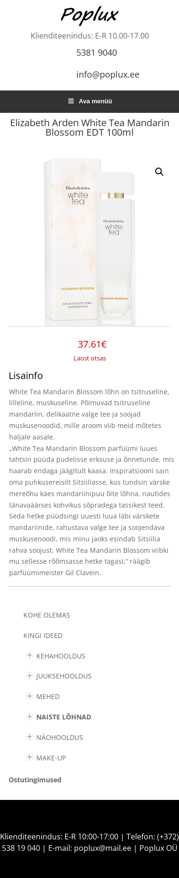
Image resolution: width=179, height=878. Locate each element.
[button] (159, 171)
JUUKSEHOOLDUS (64, 675)
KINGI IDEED (43, 635)
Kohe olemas (46, 614)
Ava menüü (89, 101)
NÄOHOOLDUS (59, 737)
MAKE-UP (51, 757)
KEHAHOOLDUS (60, 655)
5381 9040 (96, 52)
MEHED (48, 696)
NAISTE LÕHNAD (63, 716)
